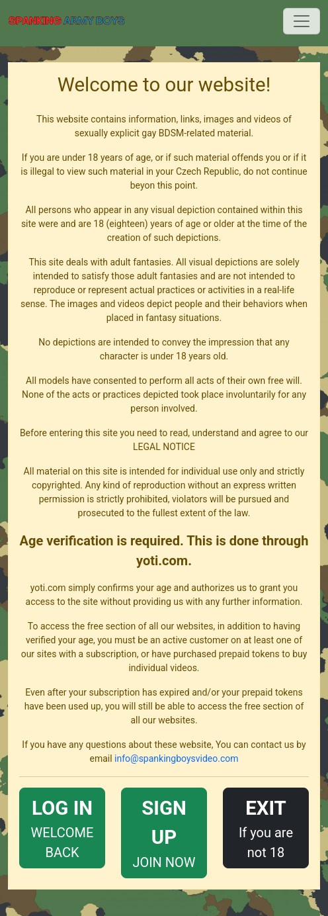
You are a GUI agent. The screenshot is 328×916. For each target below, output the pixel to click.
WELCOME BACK (62, 827)
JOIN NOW (164, 832)
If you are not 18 (266, 827)
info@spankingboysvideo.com (176, 758)
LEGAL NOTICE (164, 446)
